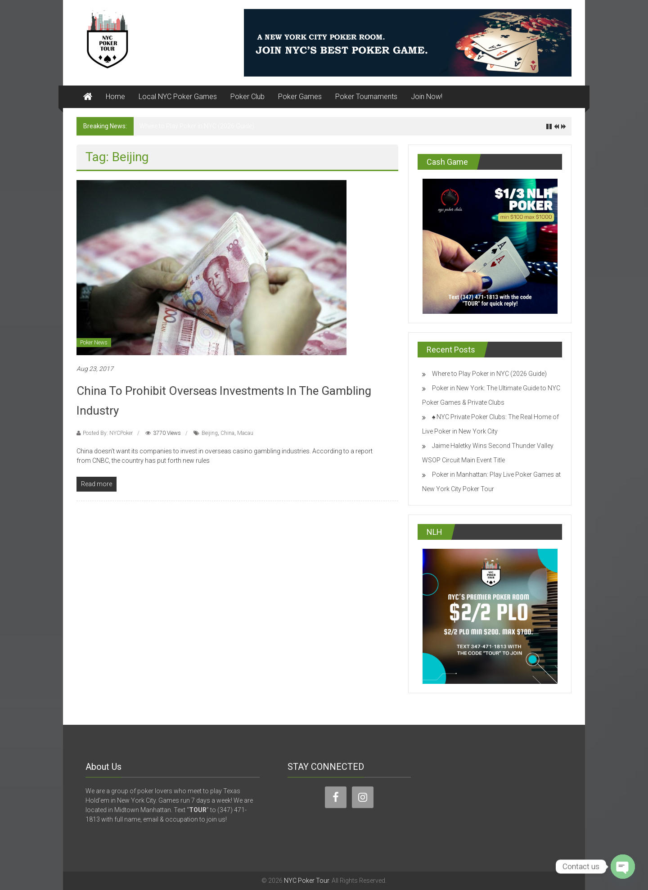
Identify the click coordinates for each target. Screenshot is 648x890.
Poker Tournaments (366, 96)
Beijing (210, 433)
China (227, 433)
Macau (245, 433)
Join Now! (426, 96)
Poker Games (300, 96)
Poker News (94, 342)
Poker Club (247, 96)
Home (115, 96)
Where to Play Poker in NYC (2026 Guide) (197, 126)
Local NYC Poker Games (178, 96)
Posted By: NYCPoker (108, 433)
